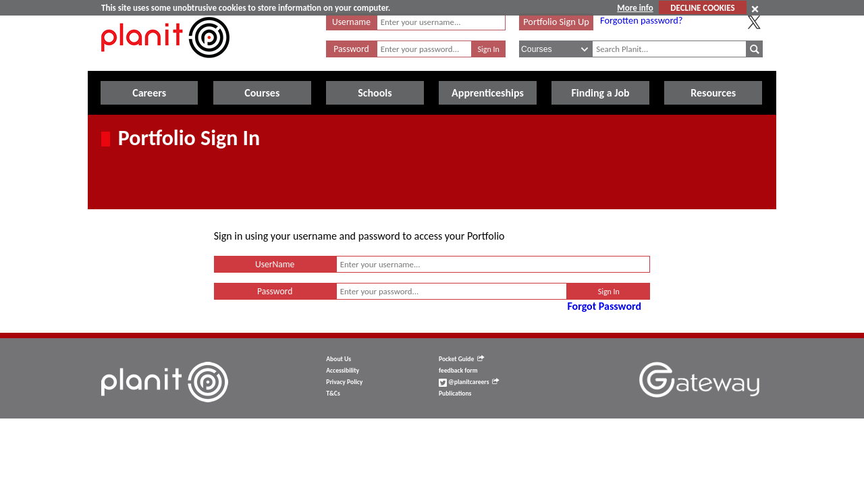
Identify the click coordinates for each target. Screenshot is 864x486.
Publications (455, 393)
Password (351, 49)
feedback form (458, 371)
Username (351, 22)
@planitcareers (469, 382)
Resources (713, 92)
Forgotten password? (641, 20)
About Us (338, 359)
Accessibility (342, 371)
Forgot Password (604, 306)
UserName (274, 264)
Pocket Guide (461, 359)
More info (635, 8)
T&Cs (333, 393)
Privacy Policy (344, 382)
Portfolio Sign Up (556, 22)
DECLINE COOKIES (702, 8)
